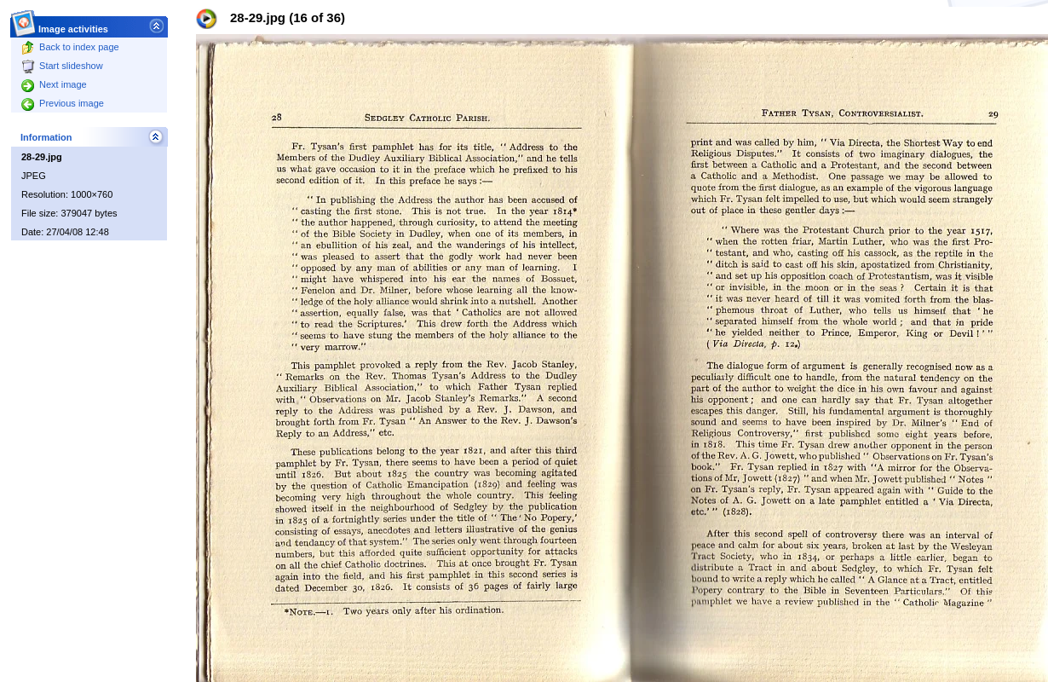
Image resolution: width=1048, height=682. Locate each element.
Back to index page (70, 47)
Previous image (62, 103)
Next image (54, 84)
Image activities (73, 24)
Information (46, 137)
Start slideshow (62, 66)
